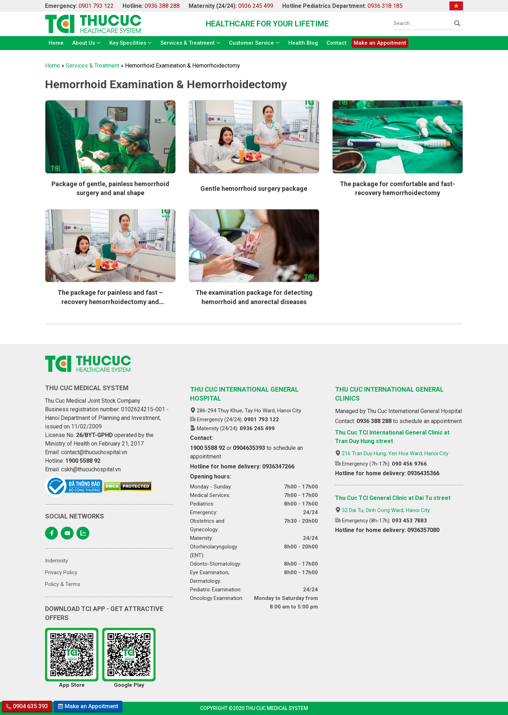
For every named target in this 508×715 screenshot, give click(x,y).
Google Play (129, 658)
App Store (72, 658)
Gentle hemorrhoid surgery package (253, 188)
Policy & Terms (62, 584)
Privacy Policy (61, 572)
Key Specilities (127, 43)
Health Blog (303, 43)
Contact (337, 43)
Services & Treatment (187, 43)
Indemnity (56, 560)
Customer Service (251, 43)
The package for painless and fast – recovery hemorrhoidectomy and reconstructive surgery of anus (110, 301)
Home (56, 43)
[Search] (422, 23)
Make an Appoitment (380, 43)
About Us (83, 43)
